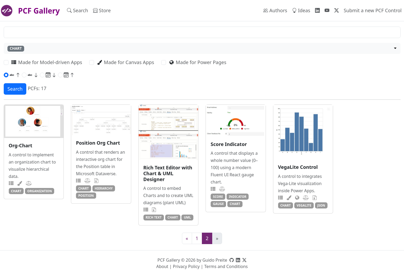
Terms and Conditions (226, 266)
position (86, 195)
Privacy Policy (186, 266)
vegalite (304, 205)
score (218, 196)
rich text (153, 217)
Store (102, 10)
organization (39, 191)
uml (187, 217)
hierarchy (104, 188)
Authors (275, 10)
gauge (218, 204)
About (162, 266)
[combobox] (202, 48)
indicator (237, 196)
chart (16, 191)
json (321, 205)
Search (77, 10)
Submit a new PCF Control (373, 10)
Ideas (301, 10)
